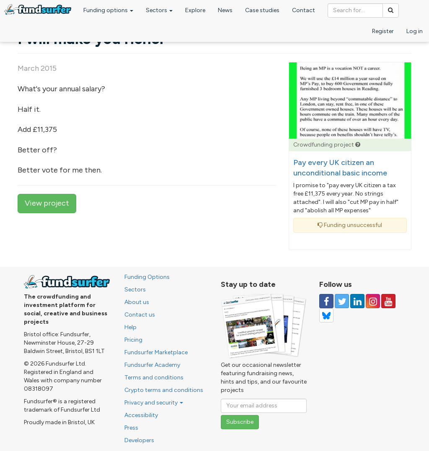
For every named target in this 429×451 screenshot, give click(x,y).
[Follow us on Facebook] (326, 301)
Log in (414, 31)
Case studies (262, 10)
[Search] (390, 10)
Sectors (159, 10)
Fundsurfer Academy (152, 365)
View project (47, 203)
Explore (195, 10)
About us (136, 302)
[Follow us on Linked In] (357, 301)
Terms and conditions (153, 377)
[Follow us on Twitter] (342, 301)
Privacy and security (153, 402)
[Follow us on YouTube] (388, 301)
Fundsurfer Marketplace (156, 352)
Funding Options (147, 277)
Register (383, 31)
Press (131, 427)
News (225, 10)
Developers (139, 440)
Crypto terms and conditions (163, 390)
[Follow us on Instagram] (373, 301)
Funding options (108, 10)
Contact (303, 10)
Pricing (133, 339)
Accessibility (141, 415)
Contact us (139, 314)
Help (130, 327)
